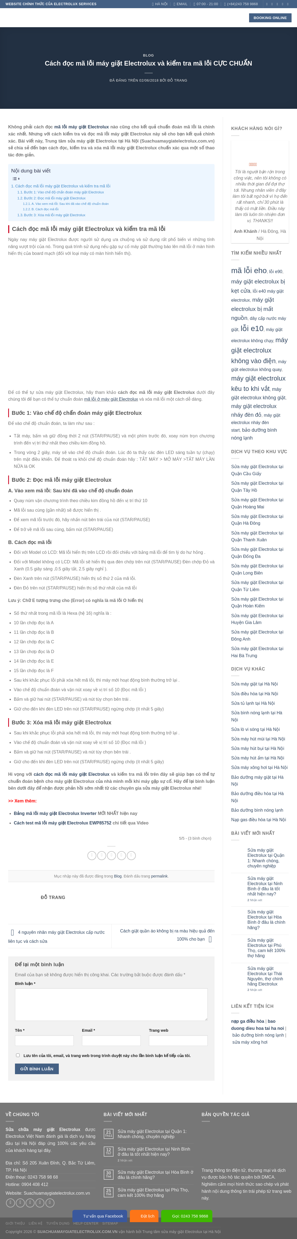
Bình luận (25, 983)
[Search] (237, 18)
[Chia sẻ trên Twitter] (101, 855)
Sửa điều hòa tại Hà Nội (254, 693)
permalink (159, 876)
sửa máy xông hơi (250, 1042)
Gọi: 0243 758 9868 (186, 1216)
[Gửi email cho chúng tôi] (283, 4)
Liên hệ (203, 18)
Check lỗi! (161, 17)
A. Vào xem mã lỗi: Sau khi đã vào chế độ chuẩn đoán (70, 203)
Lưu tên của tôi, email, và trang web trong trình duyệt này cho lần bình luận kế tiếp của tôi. (107, 1055)
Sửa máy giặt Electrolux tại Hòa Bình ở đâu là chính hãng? (266, 920)
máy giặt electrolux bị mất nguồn (252, 308)
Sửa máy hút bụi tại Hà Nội (257, 748)
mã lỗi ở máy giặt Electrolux (111, 399)
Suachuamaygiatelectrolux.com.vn (57, 1193)
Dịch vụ (108, 17)
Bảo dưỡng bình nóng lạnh (257, 810)
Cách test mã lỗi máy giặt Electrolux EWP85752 (62, 823)
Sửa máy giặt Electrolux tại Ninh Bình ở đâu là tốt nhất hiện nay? (265, 886)
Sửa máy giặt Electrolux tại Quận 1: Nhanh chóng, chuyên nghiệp (265, 858)
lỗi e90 (275, 271)
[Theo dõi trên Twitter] (278, 4)
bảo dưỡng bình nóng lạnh (258, 1035)
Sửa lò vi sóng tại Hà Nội (255, 729)
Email (88, 1030)
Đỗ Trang (177, 80)
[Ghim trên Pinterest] (121, 855)
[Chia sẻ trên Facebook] (91, 855)
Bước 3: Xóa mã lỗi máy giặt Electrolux (54, 215)
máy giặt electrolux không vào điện (259, 350)
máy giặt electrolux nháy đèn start (255, 422)
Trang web (158, 1030)
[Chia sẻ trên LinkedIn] (131, 855)
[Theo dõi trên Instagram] (273, 4)
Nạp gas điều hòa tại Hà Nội (258, 819)
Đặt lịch (144, 1216)
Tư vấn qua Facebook (99, 1216)
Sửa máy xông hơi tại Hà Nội (259, 767)
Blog (184, 18)
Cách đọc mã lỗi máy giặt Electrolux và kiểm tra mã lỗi (62, 186)
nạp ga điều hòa (247, 1021)
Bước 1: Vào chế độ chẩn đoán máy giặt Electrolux (64, 192)
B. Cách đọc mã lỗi (45, 209)
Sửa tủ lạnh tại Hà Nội (253, 703)
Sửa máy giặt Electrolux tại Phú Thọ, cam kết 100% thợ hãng (266, 948)
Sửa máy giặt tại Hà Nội (254, 684)
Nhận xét (254, 900)
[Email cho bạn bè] (111, 855)
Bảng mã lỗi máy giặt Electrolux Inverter (55, 813)
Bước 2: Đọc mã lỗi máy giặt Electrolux (54, 198)
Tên (20, 1030)
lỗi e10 (252, 328)
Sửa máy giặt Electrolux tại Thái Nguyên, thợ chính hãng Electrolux (265, 976)
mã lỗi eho (249, 270)
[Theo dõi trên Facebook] (268, 4)
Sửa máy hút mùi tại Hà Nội (258, 739)
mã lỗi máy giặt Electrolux (81, 127)
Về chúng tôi (81, 18)
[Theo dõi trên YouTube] (288, 11)
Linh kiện (133, 17)
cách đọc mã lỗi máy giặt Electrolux (71, 774)
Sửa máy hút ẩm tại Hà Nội (257, 758)
